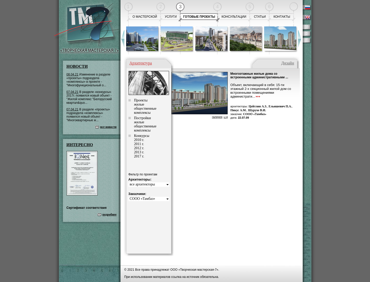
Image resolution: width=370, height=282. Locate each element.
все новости (108, 127)
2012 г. (139, 148)
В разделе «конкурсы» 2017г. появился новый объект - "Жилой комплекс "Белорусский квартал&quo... (89, 97)
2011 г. (139, 144)
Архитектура (141, 63)
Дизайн (287, 63)
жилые (139, 104)
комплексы (142, 113)
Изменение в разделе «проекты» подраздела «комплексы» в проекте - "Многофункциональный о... (88, 80)
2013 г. (139, 152)
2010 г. (139, 140)
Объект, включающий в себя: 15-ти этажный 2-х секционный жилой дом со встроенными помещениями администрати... (260, 90)
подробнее (110, 214)
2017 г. (139, 156)
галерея (217, 116)
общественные (145, 108)
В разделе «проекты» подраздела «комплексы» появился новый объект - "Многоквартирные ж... (88, 115)
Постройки (142, 118)
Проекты (141, 100)
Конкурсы (141, 136)
